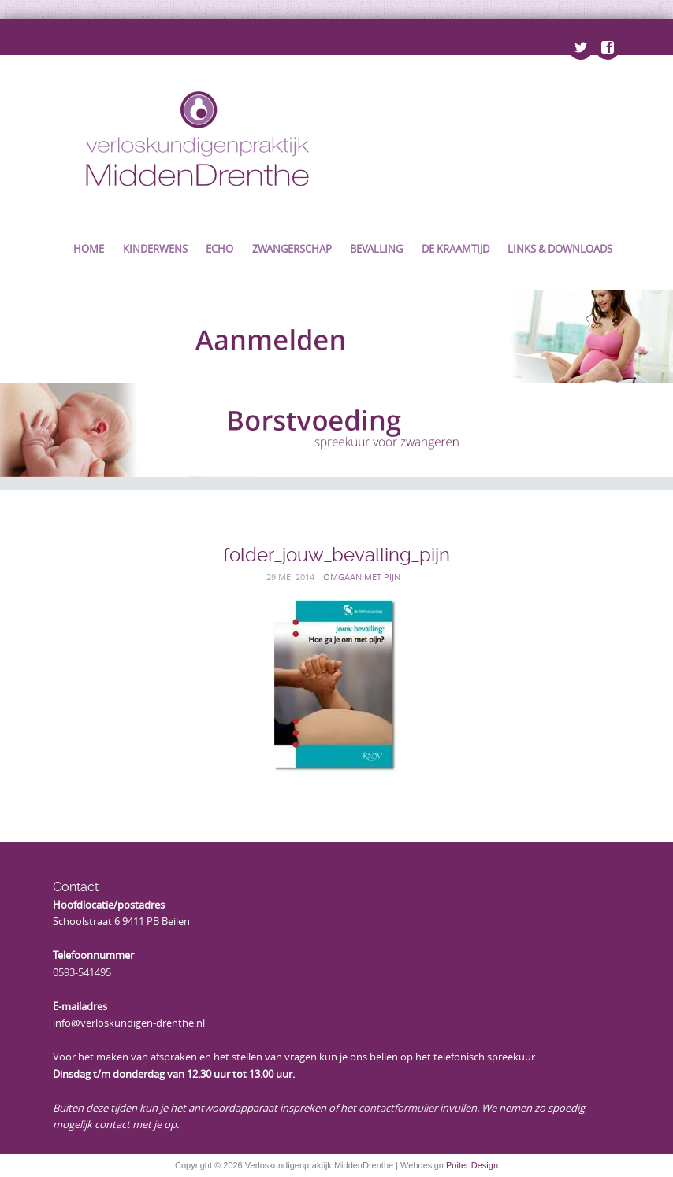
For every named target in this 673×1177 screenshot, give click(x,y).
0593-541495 (82, 972)
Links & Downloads (560, 249)
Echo (219, 249)
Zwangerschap (292, 249)
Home (88, 249)
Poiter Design (472, 1165)
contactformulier (398, 1108)
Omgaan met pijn (361, 577)
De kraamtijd (455, 249)
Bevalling (376, 249)
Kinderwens (155, 249)
